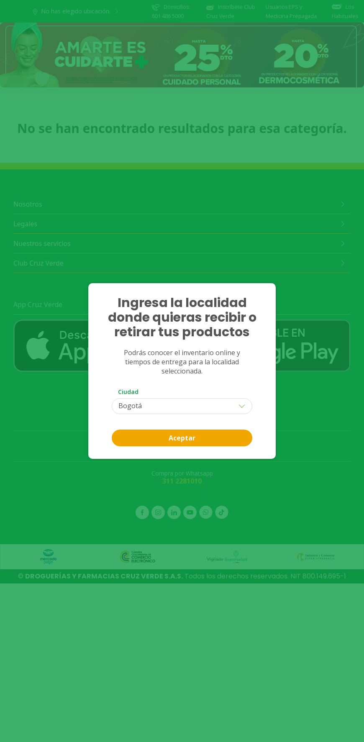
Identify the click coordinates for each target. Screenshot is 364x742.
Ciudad (128, 392)
